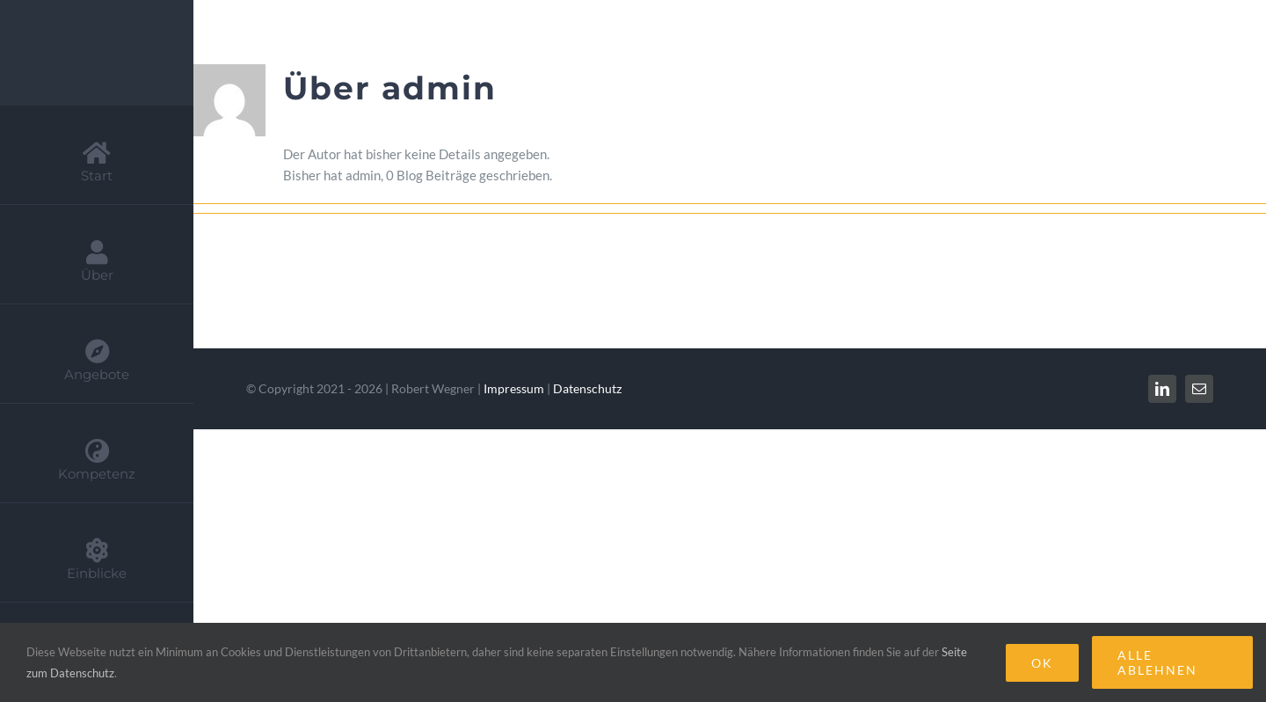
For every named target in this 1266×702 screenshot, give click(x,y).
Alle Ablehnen (1157, 662)
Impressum (514, 388)
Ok (1042, 662)
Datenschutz (587, 388)
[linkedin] (1162, 389)
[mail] (1199, 389)
